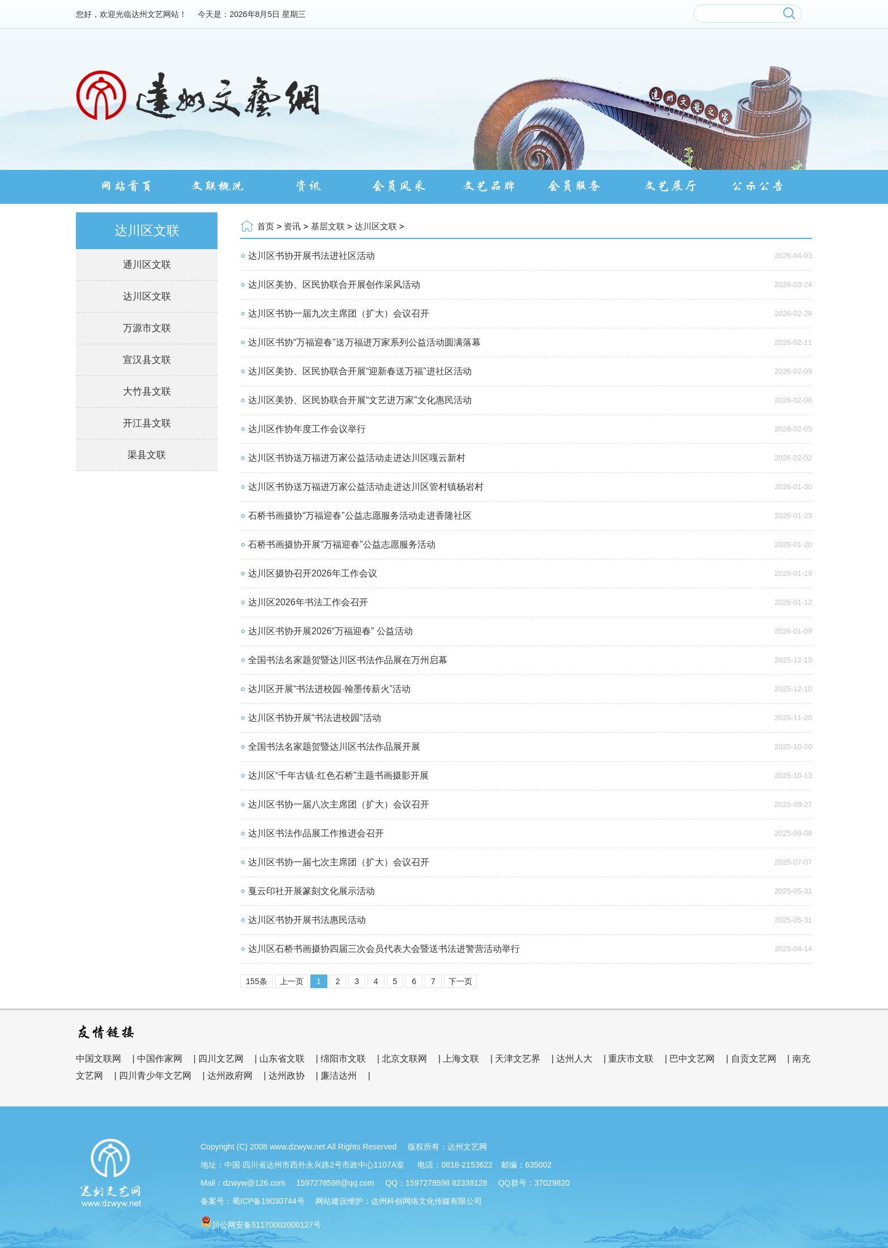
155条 (256, 981)
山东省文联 (282, 1058)
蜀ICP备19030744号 (268, 1201)
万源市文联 (147, 328)
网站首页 (127, 186)
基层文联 (328, 226)
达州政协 (286, 1075)
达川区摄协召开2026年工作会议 (312, 573)
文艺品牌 (489, 186)
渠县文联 (146, 455)
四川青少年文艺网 (155, 1075)
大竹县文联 (147, 391)
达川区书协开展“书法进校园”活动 (314, 718)
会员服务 (580, 186)
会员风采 (399, 186)
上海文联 (461, 1058)
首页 (265, 226)
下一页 (460, 981)
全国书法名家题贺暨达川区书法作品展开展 (334, 746)
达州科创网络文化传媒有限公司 (426, 1201)
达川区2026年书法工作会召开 (308, 602)
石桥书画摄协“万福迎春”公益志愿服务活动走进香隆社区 (360, 515)
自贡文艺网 (753, 1058)
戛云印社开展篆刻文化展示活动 (311, 891)
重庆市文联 (631, 1058)
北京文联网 (404, 1058)
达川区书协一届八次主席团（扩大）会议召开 (338, 804)
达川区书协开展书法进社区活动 (311, 255)
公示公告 (761, 186)
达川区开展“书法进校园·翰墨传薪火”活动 (329, 689)
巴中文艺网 (692, 1058)
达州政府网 (230, 1075)
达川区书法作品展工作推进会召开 (316, 833)
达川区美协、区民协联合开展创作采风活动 (334, 284)
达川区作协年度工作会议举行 (307, 429)
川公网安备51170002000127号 (266, 1224)
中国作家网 (159, 1058)
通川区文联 (147, 264)
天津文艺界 (517, 1058)
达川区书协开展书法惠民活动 (307, 920)
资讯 (308, 186)
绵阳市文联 (343, 1058)
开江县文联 (147, 423)
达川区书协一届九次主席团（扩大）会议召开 (338, 313)
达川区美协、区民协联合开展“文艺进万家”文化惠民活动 (360, 400)
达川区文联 (147, 296)
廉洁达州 (339, 1075)
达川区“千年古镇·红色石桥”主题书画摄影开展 (338, 775)
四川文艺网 (221, 1058)
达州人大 (574, 1058)
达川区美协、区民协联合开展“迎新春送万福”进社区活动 (360, 371)
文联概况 (217, 186)
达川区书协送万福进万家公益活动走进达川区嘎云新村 (357, 458)
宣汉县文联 (147, 359)
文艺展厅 (670, 186)
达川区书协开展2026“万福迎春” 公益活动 (330, 631)
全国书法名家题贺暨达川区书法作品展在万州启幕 (347, 660)
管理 (564, 1164)
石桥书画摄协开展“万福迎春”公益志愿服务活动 (342, 544)
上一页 (292, 981)
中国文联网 (98, 1058)
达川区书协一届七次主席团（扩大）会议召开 (338, 862)
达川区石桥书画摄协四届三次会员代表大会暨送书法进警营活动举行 (384, 949)
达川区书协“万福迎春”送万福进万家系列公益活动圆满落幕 (364, 342)
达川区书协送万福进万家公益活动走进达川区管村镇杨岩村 (366, 486)
